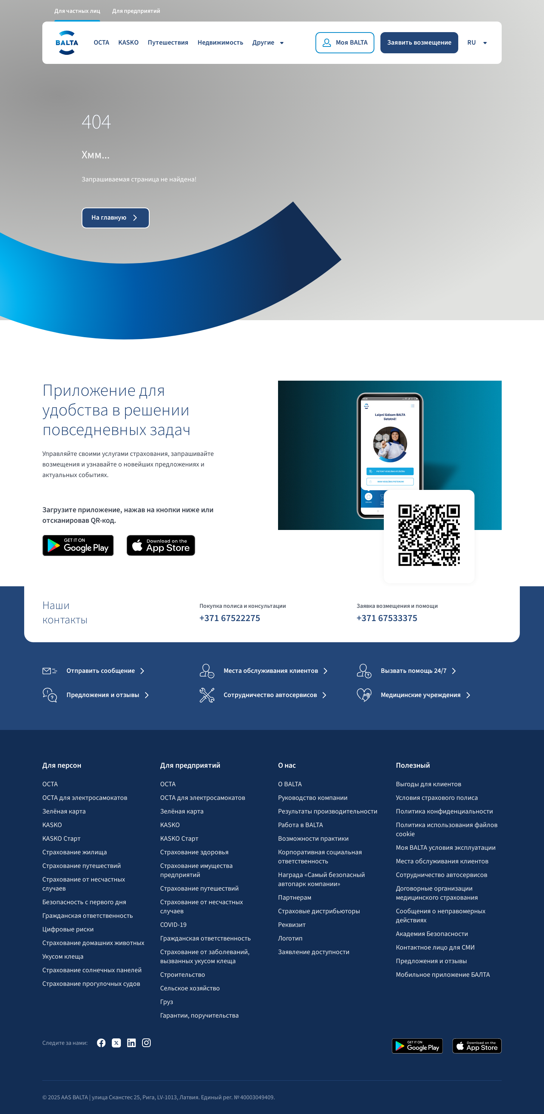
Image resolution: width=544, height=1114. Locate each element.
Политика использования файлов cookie (447, 830)
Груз (166, 1002)
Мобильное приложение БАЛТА (443, 974)
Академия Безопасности (432, 934)
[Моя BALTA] (344, 42)
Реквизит (292, 925)
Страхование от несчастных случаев (83, 884)
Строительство (182, 974)
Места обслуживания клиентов (442, 861)
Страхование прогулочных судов (91, 984)
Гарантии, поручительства (199, 1015)
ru (478, 42)
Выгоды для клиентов (428, 784)
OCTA (101, 42)
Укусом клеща (62, 956)
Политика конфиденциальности (444, 811)
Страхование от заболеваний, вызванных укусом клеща (204, 957)
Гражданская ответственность (87, 915)
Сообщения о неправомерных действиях (440, 916)
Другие (269, 42)
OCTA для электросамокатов (84, 798)
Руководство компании (313, 798)
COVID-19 (173, 925)
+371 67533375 (387, 617)
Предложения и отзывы (431, 961)
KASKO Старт (61, 838)
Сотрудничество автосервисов (441, 875)
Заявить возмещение (419, 42)
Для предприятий (136, 10)
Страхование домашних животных (93, 943)
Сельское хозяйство (190, 988)
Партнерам (294, 897)
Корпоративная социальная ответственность (320, 857)
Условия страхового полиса (437, 798)
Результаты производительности (327, 811)
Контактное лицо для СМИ (435, 947)
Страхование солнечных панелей (92, 970)
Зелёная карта (64, 811)
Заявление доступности (313, 952)
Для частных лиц (77, 10)
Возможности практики (313, 838)
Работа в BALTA (300, 825)
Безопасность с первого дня (84, 902)
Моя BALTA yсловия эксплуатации (446, 847)
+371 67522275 (229, 617)
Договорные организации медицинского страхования (437, 893)
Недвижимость (220, 42)
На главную (115, 217)
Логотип (290, 938)
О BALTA (290, 784)
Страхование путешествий (81, 866)
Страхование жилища (74, 852)
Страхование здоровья (194, 852)
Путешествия (168, 42)
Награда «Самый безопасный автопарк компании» (321, 880)
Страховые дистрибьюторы (319, 911)
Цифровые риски (68, 929)
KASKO (128, 42)
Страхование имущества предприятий (196, 870)
